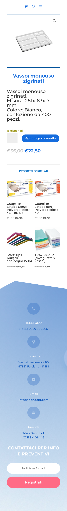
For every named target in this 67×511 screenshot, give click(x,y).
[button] (54, 20)
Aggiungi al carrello (40, 138)
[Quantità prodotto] (12, 138)
